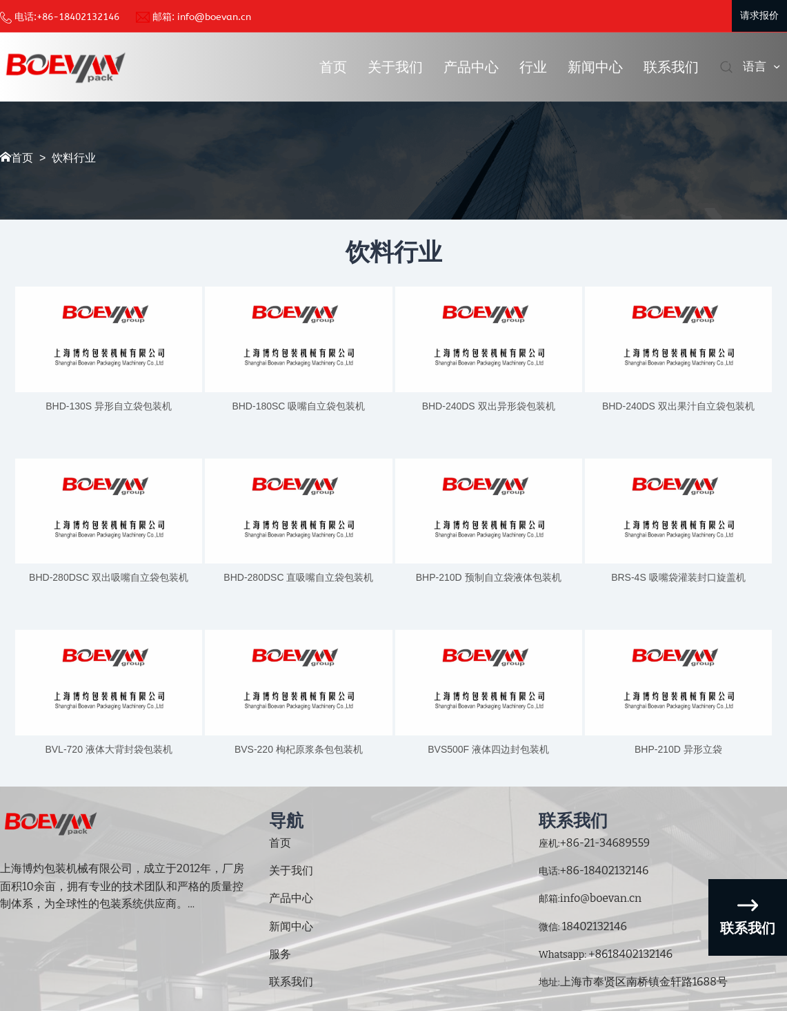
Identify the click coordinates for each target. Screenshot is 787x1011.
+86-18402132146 (78, 17)
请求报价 (759, 15)
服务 (280, 954)
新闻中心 (595, 67)
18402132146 (593, 926)
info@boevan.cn (214, 17)
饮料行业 (74, 158)
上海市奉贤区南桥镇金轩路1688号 (644, 981)
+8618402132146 (629, 954)
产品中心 (471, 67)
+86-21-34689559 (605, 842)
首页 (333, 67)
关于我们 (395, 67)
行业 (533, 67)
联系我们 (671, 67)
